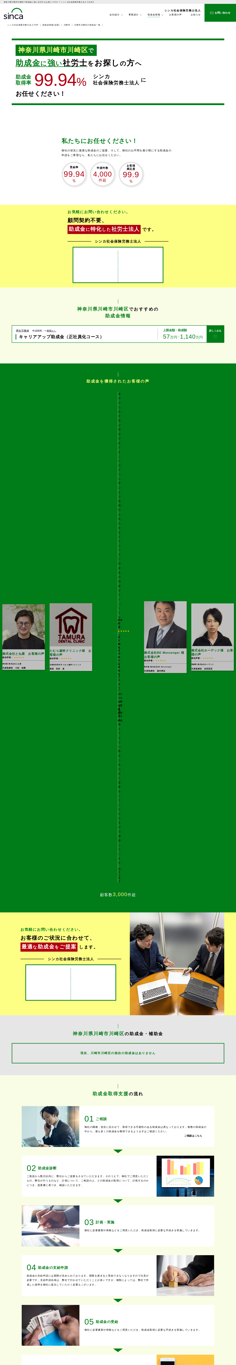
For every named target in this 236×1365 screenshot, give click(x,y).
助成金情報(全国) (51, 25)
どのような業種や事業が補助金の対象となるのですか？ (69, 1117)
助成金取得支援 (79, 1320)
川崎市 (67, 25)
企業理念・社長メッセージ (150, 1318)
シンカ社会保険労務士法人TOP (22, 25)
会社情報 (141, 1313)
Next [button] (192, 421)
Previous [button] (44, 421)
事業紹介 (75, 1313)
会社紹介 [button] (115, 14)
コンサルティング (80, 1334)
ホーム (73, 1306)
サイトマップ (198, 1328)
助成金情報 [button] (154, 14)
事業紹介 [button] (134, 14)
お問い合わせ (198, 1313)
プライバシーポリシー (203, 1321)
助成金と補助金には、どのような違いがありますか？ (68, 1098)
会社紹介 (140, 1306)
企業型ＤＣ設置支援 (81, 1340)
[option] (118, 422)
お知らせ (196, 14)
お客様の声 (175, 14)
